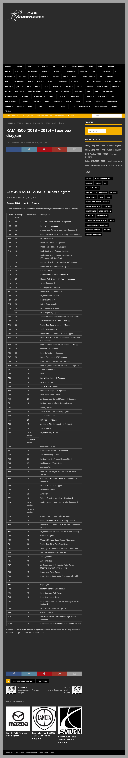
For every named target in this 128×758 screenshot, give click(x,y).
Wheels (107, 230)
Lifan (7, 91)
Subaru (8, 106)
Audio (88, 178)
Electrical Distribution (23, 681)
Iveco (117, 82)
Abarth (8, 67)
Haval (39, 82)
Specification (105, 211)
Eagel (43, 77)
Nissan (25, 96)
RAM (112, 96)
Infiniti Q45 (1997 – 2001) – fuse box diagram (103, 165)
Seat (78, 101)
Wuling (114, 106)
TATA (30, 106)
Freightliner (87, 77)
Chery (44, 72)
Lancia (89, 86)
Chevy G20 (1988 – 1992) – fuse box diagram (103, 150)
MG (88, 91)
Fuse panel (42, 681)
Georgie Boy (19, 82)
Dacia (95, 72)
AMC (54, 67)
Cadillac (19, 72)
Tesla (40, 106)
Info (108, 197)
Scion (68, 101)
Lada (78, 86)
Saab (47, 101)
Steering (90, 216)
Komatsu (55, 86)
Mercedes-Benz (62, 91)
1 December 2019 (16, 142)
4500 (36, 142)
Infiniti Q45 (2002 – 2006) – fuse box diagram (103, 161)
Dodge (33, 77)
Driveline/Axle (92, 188)
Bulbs (98, 183)
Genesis (110, 77)
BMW (100, 67)
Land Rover (102, 86)
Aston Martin (78, 67)
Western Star (101, 106)
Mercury (78, 91)
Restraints (91, 211)
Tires (111, 220)
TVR (72, 106)
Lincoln (18, 91)
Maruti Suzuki (34, 91)
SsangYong (112, 101)
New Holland (11, 96)
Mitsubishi (107, 91)
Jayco (18, 86)
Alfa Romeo (43, 67)
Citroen (83, 72)
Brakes (89, 183)
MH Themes (50, 752)
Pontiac (89, 96)
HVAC (101, 197)
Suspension (102, 216)
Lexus (114, 86)
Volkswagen (84, 106)
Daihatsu (9, 77)
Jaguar (8, 86)
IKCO (86, 82)
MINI (97, 91)
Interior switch (93, 206)
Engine (113, 192)
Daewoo (106, 72)
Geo (6, 82)
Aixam (29, 67)
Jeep (36, 86)
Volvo (62, 106)
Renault (25, 101)
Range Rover (10, 101)
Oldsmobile (39, 96)
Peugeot (62, 96)
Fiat (65, 77)
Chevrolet (57, 72)
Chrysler (71, 72)
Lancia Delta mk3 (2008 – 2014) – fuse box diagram (43, 736)
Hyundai (74, 82)
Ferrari (55, 77)
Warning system (93, 230)
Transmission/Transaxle (97, 225)
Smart (99, 101)
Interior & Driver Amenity (97, 202)
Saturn (57, 101)
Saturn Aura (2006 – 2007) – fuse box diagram (68, 739)
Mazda (48, 91)
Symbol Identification (96, 220)
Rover (36, 101)
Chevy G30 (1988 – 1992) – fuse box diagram (103, 145)
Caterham (32, 72)
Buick (7, 72)
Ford (74, 77)
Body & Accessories (103, 178)
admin (28, 142)
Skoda (88, 101)
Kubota (68, 86)
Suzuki (19, 106)
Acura (19, 67)
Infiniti (96, 82)
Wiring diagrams (93, 234)
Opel (51, 96)
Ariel (64, 67)
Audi (91, 67)
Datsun (21, 77)
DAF (116, 72)
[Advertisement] (64, 45)
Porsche (101, 96)
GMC (30, 82)
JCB (28, 86)
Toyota (51, 106)
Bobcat (111, 67)
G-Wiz (100, 77)
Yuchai (8, 111)
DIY (105, 183)
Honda (51, 82)
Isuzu (107, 82)
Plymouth (75, 96)
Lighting (107, 206)
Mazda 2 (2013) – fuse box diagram (17, 734)
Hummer (62, 82)
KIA (45, 86)
